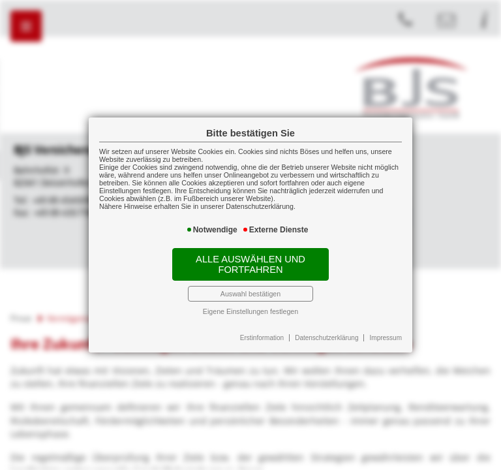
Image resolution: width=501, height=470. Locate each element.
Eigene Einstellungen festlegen (250, 311)
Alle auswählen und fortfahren (250, 264)
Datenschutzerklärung (326, 337)
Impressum (386, 337)
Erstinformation (262, 337)
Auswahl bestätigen (250, 294)
